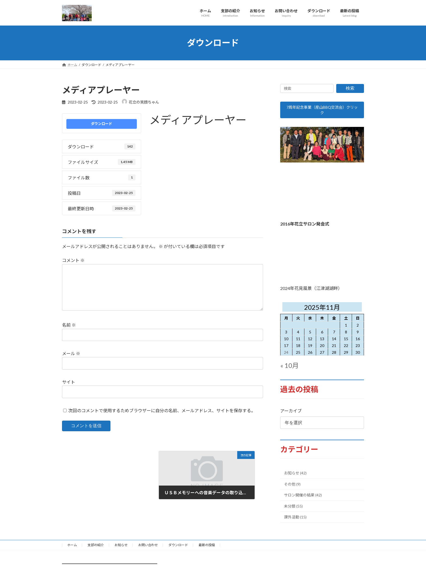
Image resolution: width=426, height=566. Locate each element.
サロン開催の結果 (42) (303, 497)
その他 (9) (292, 486)
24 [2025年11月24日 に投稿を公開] (286, 355)
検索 (350, 88)
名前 (69, 333)
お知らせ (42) (295, 475)
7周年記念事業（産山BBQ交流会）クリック (322, 111)
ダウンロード (101, 123)
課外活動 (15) (295, 519)
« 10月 (289, 368)
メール (71, 362)
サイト (68, 390)
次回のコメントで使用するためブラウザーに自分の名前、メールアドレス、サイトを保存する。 (161, 419)
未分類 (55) (293, 508)
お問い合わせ (148, 548)
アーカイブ (291, 413)
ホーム (72, 548)
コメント (73, 260)
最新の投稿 (207, 548)
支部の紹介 (96, 548)
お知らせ (121, 548)
